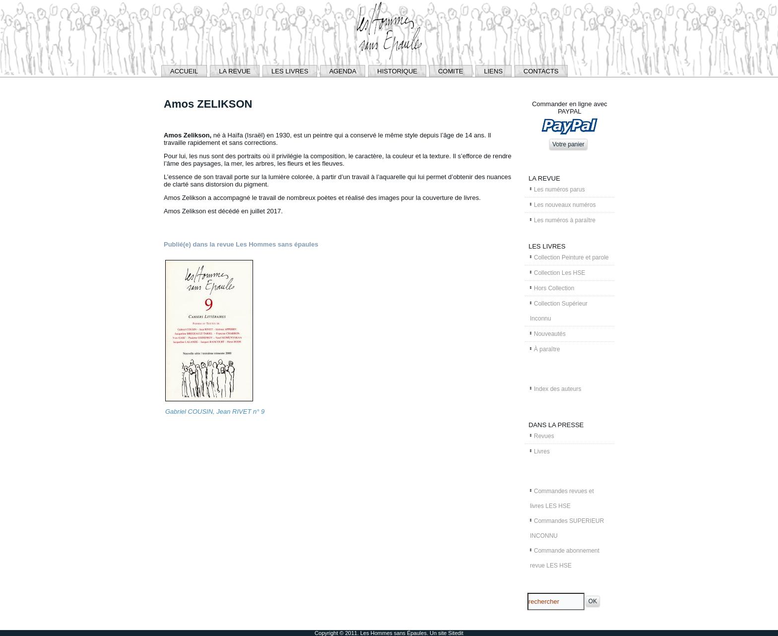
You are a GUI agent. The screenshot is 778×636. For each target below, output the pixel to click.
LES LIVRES (289, 71)
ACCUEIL (184, 71)
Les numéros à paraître (564, 220)
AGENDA (342, 71)
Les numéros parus (559, 189)
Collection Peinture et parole (571, 257)
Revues (544, 436)
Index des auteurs (557, 388)
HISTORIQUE (397, 71)
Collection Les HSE (559, 272)
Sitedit (455, 633)
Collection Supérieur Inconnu (558, 311)
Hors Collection (554, 288)
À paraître (547, 349)
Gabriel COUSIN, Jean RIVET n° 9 (214, 411)
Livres (542, 451)
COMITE (450, 71)
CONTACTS (541, 71)
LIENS (493, 71)
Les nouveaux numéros (565, 204)
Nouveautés (550, 333)
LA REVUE (235, 71)
